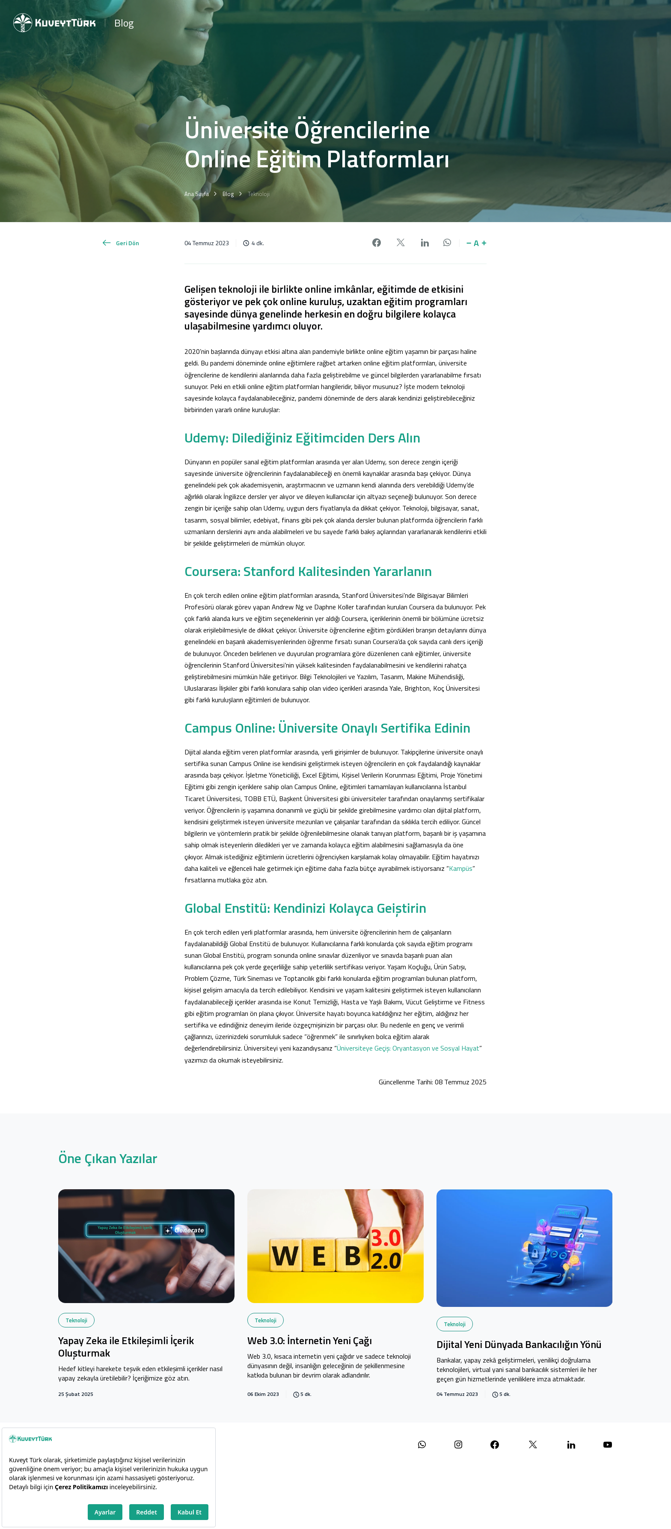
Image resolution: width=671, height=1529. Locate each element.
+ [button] (484, 243)
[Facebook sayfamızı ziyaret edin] (495, 1445)
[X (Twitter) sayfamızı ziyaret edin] (533, 1445)
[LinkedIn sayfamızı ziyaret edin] (571, 1445)
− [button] (469, 243)
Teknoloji (76, 1320)
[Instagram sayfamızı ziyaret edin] (458, 1445)
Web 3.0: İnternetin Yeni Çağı (309, 1341)
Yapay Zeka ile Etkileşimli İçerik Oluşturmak (126, 1347)
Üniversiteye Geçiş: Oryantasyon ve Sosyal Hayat (408, 1048)
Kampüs (460, 868)
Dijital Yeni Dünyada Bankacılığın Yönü (519, 1345)
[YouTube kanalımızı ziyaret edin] (608, 1445)
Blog (124, 22)
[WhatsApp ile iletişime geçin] (422, 1445)
